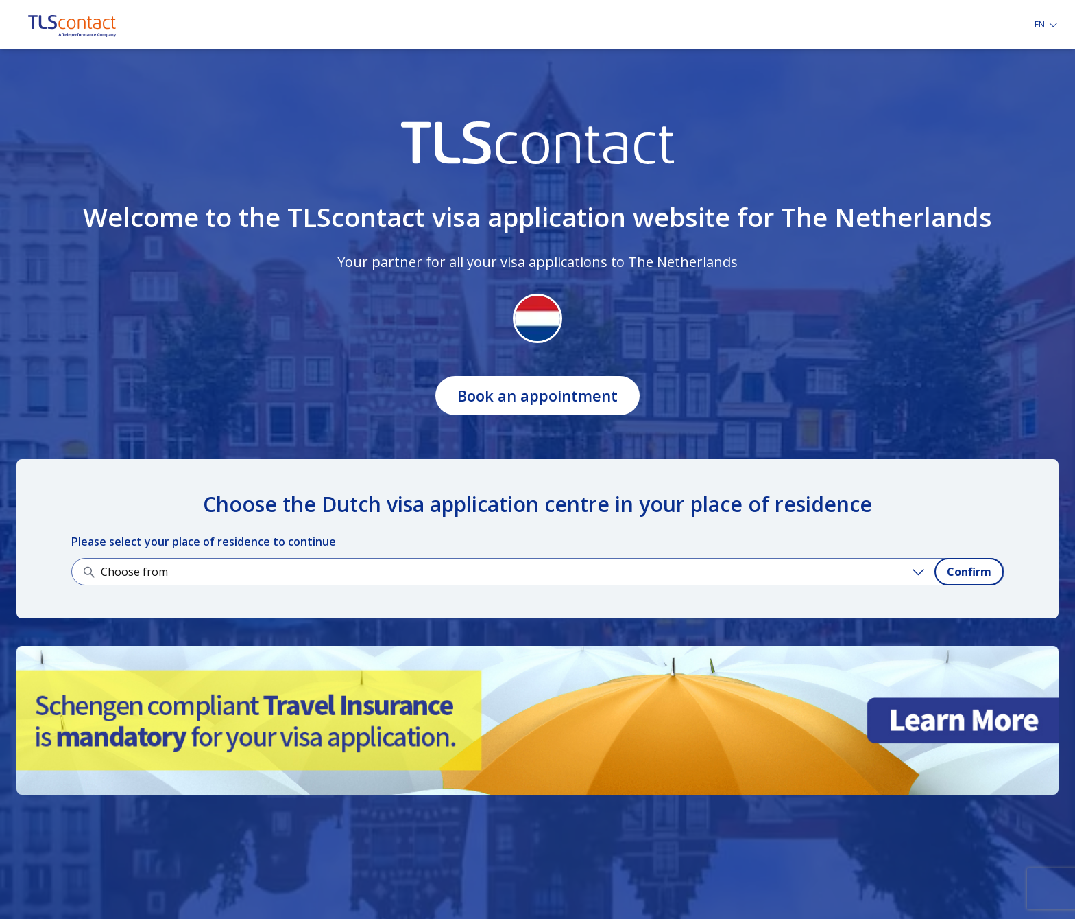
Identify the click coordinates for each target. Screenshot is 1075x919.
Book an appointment (537, 395)
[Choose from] (515, 571)
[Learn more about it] (537, 720)
